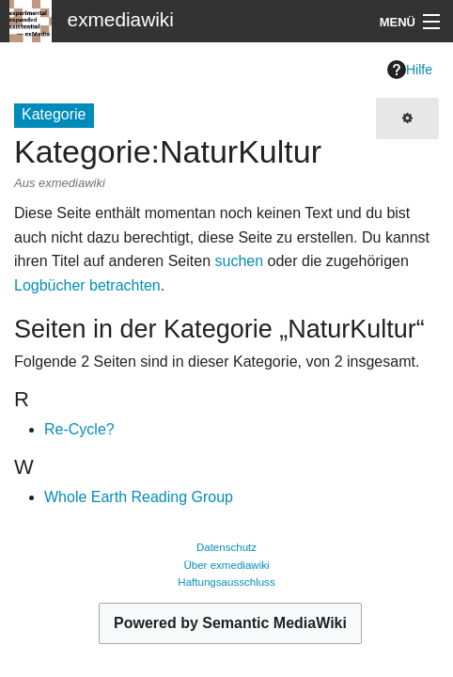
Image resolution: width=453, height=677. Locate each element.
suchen (238, 261)
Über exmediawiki (226, 565)
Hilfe (409, 69)
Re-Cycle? (79, 429)
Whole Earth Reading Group (138, 497)
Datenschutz (226, 547)
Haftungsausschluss (226, 582)
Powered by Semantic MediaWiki (230, 623)
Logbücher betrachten (87, 285)
